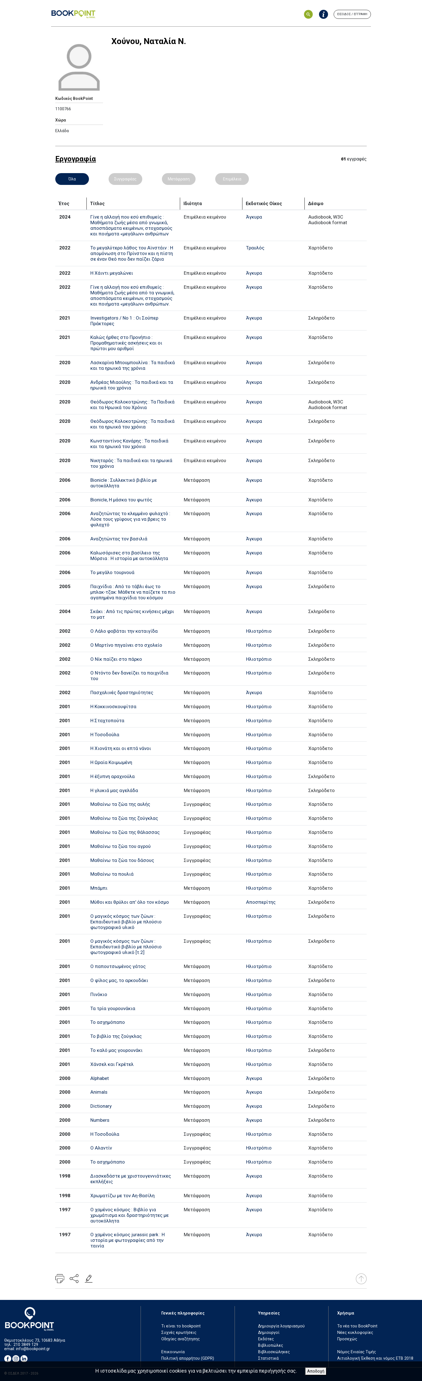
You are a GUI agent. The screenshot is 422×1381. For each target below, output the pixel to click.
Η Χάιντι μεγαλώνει (111, 273)
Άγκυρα (254, 217)
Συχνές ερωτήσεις (178, 1332)
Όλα (72, 179)
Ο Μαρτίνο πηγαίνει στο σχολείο (126, 645)
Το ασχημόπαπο (107, 1022)
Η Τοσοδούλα (104, 734)
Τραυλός (255, 248)
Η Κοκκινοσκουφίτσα (113, 706)
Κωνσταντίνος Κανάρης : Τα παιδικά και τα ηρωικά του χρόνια (129, 443)
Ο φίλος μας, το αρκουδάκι (119, 980)
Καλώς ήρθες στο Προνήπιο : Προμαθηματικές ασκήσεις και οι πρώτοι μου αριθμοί (126, 342)
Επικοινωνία (173, 1352)
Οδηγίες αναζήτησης (180, 1339)
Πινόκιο (98, 994)
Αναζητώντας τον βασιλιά (118, 539)
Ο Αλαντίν (101, 1148)
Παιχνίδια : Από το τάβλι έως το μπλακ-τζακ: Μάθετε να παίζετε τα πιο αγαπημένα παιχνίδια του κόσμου (132, 592)
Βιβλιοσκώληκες (274, 1352)
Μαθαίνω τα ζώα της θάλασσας (125, 832)
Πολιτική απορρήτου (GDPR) (187, 1358)
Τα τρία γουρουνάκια (112, 1008)
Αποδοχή (315, 1371)
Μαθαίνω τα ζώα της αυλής (120, 804)
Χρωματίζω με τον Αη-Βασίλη (122, 1195)
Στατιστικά (268, 1358)
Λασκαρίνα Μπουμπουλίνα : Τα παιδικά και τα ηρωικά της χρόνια (132, 365)
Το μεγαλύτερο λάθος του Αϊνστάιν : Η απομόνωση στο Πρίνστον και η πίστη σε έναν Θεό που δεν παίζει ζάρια (131, 253)
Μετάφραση (179, 179)
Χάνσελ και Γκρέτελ (112, 1064)
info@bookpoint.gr (33, 1348)
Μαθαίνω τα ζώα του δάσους (122, 860)
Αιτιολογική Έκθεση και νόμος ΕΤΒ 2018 (375, 1358)
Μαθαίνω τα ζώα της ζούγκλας (124, 818)
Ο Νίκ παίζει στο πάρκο (116, 659)
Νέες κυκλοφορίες (355, 1332)
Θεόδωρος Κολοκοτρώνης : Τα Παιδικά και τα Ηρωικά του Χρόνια (132, 404)
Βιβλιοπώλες (270, 1345)
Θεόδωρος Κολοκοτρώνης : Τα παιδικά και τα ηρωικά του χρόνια (132, 424)
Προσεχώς (347, 1339)
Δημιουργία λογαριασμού (281, 1326)
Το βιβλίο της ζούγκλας (116, 1036)
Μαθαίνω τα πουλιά (112, 874)
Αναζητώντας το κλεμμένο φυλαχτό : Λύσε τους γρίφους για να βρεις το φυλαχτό (130, 519)
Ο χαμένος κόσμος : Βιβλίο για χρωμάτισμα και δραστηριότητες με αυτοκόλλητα (129, 1215)
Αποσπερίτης (261, 902)
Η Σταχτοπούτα (107, 720)
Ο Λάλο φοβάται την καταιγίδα (124, 631)
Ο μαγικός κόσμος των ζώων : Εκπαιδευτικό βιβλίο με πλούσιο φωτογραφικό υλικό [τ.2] (126, 946)
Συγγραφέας (125, 179)
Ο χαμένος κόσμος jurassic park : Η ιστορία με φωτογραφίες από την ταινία (127, 1240)
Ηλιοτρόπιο (259, 631)
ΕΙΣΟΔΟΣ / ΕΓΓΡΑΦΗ (352, 14)
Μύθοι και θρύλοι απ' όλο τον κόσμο (129, 902)
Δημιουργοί (268, 1332)
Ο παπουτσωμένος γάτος (118, 966)
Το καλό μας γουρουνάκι (116, 1050)
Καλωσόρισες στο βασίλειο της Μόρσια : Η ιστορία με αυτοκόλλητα (129, 555)
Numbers (99, 1120)
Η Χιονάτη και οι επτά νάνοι (120, 748)
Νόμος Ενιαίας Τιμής (356, 1352)
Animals (98, 1092)
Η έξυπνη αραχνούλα (112, 776)
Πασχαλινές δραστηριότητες (121, 692)
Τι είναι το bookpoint (181, 1326)
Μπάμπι (98, 888)
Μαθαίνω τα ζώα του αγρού (120, 846)
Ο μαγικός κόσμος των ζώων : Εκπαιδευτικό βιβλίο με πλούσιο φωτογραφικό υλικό (126, 921)
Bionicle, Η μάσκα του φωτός (121, 500)
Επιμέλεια (232, 179)
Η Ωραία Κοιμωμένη (111, 762)
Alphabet (99, 1078)
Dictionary (101, 1106)
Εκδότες (266, 1339)
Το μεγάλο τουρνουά (112, 572)
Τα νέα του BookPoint (357, 1326)
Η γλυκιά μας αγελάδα (114, 790)
